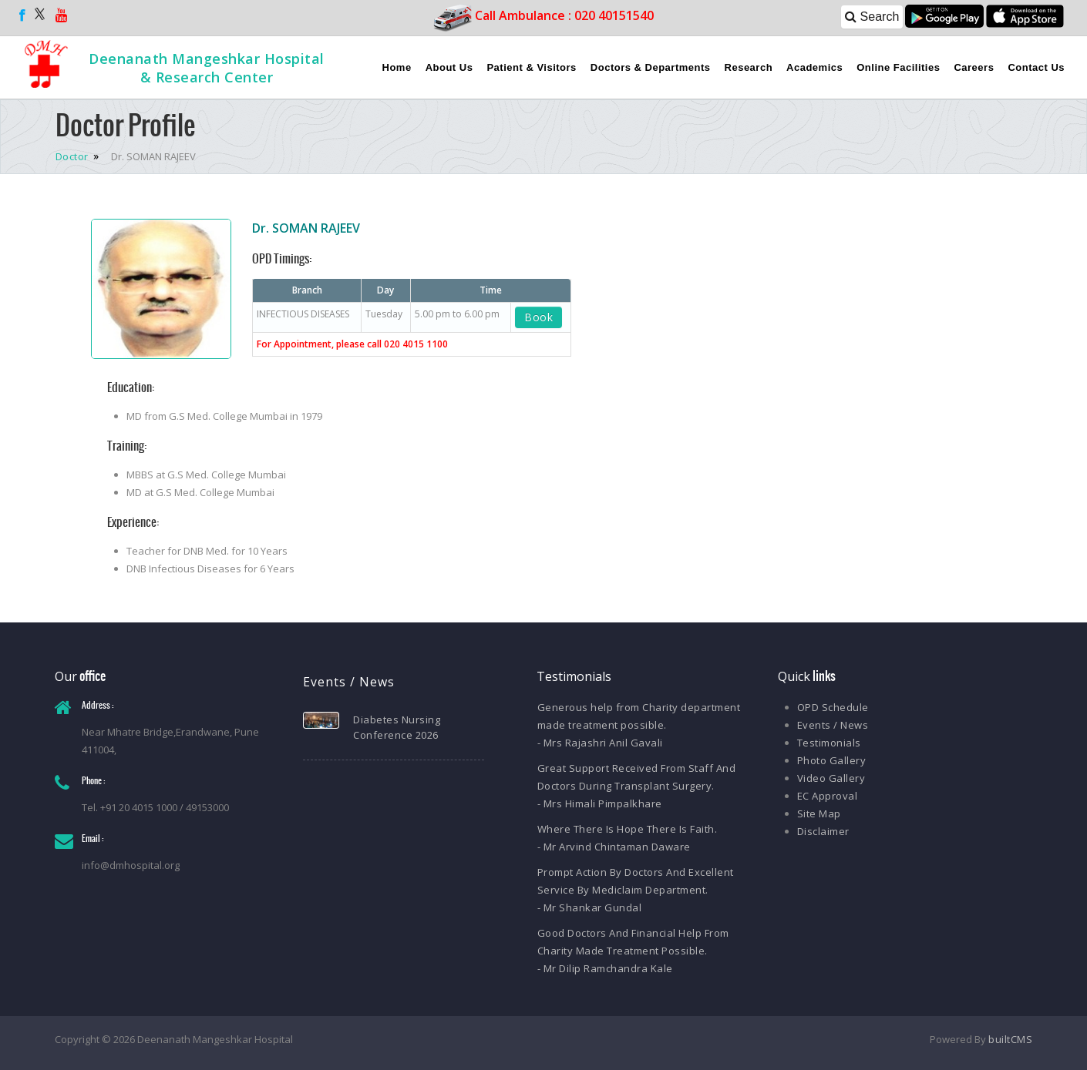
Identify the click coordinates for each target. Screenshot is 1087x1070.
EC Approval (827, 796)
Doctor (74, 156)
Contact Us (1036, 67)
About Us (449, 67)
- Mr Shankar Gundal (589, 907)
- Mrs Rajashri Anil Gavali (600, 743)
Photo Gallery (832, 760)
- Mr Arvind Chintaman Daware (614, 847)
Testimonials (829, 743)
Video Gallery (831, 778)
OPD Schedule (833, 707)
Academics (814, 67)
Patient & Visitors (531, 67)
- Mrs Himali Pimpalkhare (599, 803)
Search (872, 16)
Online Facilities (898, 67)
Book (538, 317)
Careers (974, 67)
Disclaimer (823, 831)
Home (397, 67)
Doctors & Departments (651, 67)
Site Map (819, 813)
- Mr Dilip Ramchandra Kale (605, 968)
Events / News (833, 725)
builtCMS (1010, 1039)
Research (749, 67)
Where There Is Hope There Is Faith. (627, 829)
